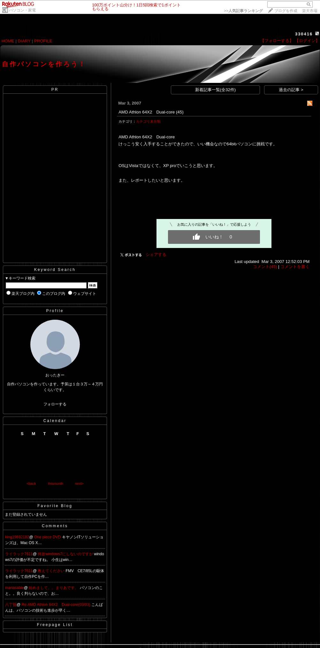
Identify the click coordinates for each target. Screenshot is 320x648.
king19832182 (17, 537)
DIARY (24, 41)
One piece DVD (48, 537)
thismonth (55, 483)
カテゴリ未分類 (148, 121)
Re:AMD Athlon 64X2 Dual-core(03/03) (57, 604)
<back (31, 483)
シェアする (156, 254)
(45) (180, 112)
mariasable (14, 588)
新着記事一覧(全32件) (215, 89)
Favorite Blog (54, 506)
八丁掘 (11, 604)
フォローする (54, 404)
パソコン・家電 (22, 10)
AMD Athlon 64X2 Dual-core (146, 112)
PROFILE (43, 41)
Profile (55, 311)
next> (79, 483)
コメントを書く (294, 266)
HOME (8, 41)
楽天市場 (309, 11)
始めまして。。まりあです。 (54, 588)
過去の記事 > (291, 89)
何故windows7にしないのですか (66, 554)
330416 (304, 34)
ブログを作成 (285, 11)
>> (243, 11)
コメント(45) (265, 266)
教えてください (51, 571)
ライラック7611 (19, 554)
